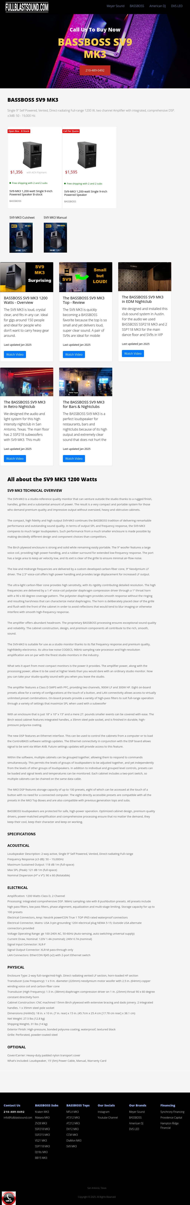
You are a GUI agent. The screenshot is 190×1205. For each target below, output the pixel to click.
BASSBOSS (137, 6)
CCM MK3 (72, 1135)
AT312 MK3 (73, 1117)
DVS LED (177, 6)
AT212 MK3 (73, 1123)
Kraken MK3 (42, 1112)
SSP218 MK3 (42, 1129)
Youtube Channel (108, 1117)
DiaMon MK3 (73, 1140)
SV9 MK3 (71, 1146)
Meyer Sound (116, 6)
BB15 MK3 (41, 1158)
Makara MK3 (42, 1117)
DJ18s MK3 (41, 1152)
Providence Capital (171, 1117)
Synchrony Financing (172, 1112)
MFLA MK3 (72, 1112)
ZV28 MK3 (41, 1123)
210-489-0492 (95, 70)
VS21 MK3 (41, 1140)
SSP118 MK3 (42, 1146)
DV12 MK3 (72, 1129)
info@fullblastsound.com (18, 1117)
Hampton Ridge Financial (169, 1125)
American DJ (158, 6)
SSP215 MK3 (42, 1135)
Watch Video (15, 354)
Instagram (103, 1112)
